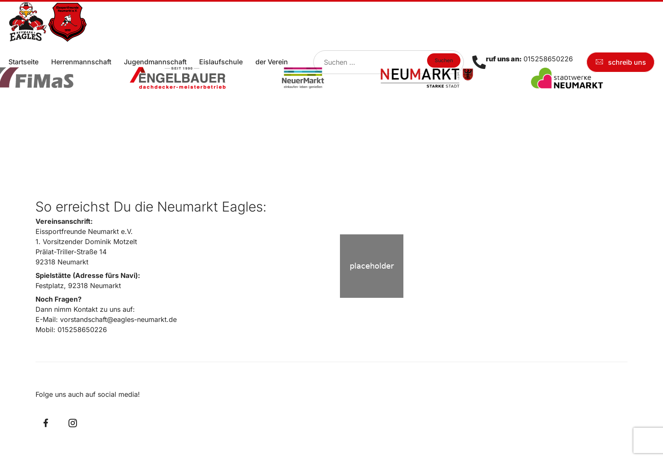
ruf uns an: (504, 59)
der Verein (271, 62)
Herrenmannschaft (81, 62)
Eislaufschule (221, 62)
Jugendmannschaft (155, 62)
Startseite (23, 62)
